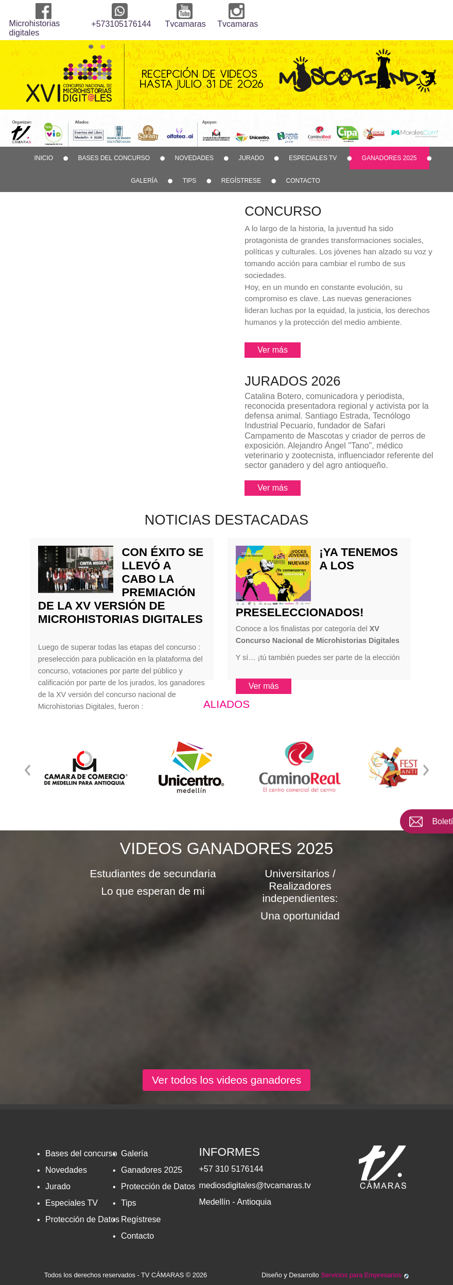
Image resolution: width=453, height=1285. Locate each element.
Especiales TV (313, 158)
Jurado (251, 158)
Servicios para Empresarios (365, 1275)
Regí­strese (241, 180)
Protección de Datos (82, 1219)
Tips (190, 180)
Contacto (303, 180)
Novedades (194, 158)
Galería (144, 180)
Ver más (272, 349)
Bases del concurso (114, 158)
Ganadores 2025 (389, 158)
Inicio (43, 158)
